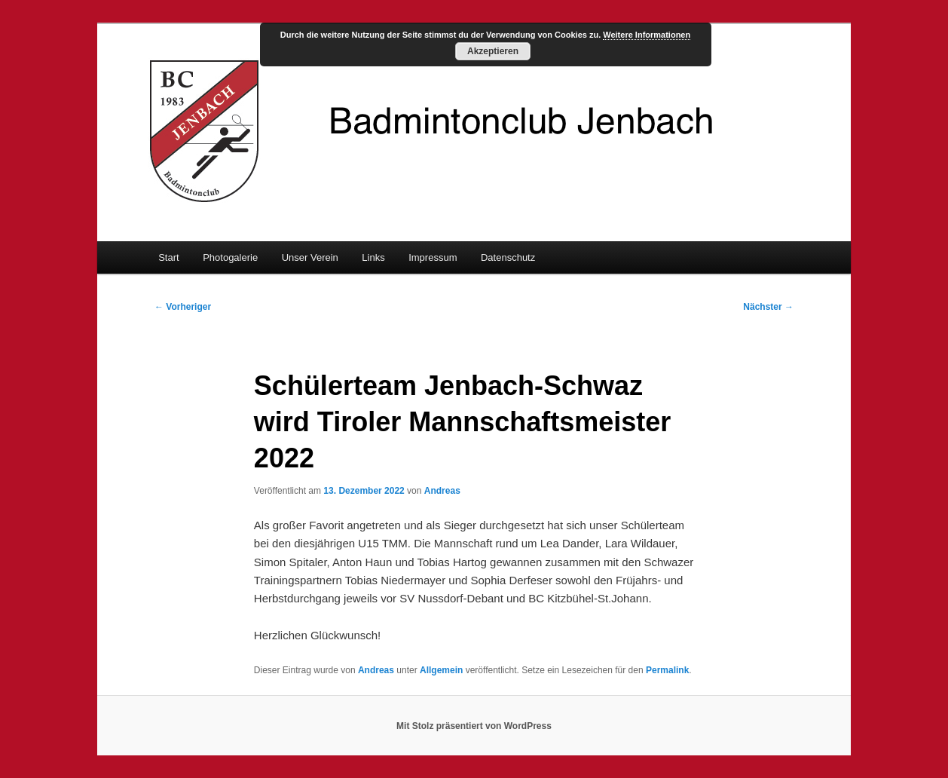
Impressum (432, 257)
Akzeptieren (492, 51)
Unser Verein (310, 257)
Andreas (442, 490)
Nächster (768, 307)
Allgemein (441, 670)
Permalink (667, 670)
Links (373, 257)
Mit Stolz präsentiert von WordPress (474, 726)
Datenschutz (508, 257)
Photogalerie (230, 257)
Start (168, 257)
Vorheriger (182, 307)
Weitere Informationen (646, 34)
